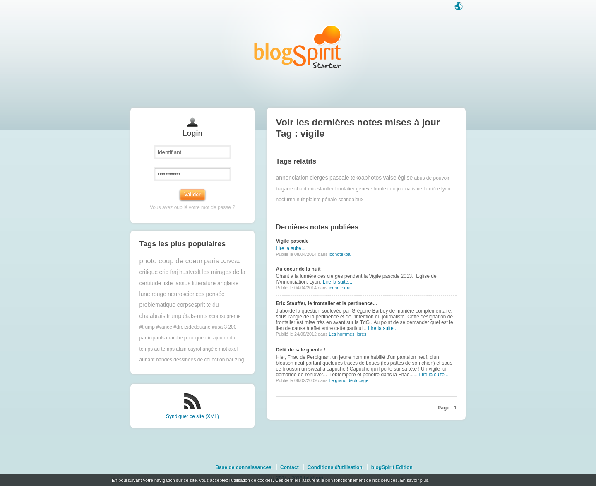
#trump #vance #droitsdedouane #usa (181, 327)
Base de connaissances (243, 467)
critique (148, 272)
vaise (389, 178)
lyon (445, 189)
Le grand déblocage (348, 380)
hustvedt (190, 272)
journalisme (409, 189)
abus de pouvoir (431, 178)
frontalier (345, 189)
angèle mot (214, 349)
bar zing (235, 360)
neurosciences (186, 294)
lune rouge (152, 294)
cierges (319, 178)
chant (300, 189)
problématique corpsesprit (172, 305)
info (391, 189)
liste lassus (176, 283)
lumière (431, 189)
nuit (301, 199)
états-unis (195, 316)
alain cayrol (188, 349)
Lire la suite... (290, 248)
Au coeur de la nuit (298, 269)
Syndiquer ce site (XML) (192, 416)
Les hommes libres (347, 334)
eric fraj (168, 272)
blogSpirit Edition (392, 467)
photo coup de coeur (171, 261)
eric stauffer (321, 189)
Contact (289, 467)
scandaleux (350, 199)
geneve (364, 189)
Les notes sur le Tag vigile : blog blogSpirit (298, 46)
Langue (459, 7)
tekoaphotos (366, 178)
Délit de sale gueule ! (300, 350)
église (405, 178)
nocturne (286, 199)
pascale (339, 178)
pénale (329, 199)
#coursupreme (225, 316)
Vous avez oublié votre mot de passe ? (192, 207)
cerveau (231, 261)
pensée (215, 294)
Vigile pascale (292, 241)
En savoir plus (414, 480)
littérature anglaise (215, 283)
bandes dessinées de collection (190, 360)
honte (380, 189)
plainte (313, 199)
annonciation (292, 178)
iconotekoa (339, 254)
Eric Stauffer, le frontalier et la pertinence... (326, 303)
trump (174, 316)
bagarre (284, 189)
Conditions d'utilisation (335, 467)
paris (211, 261)
